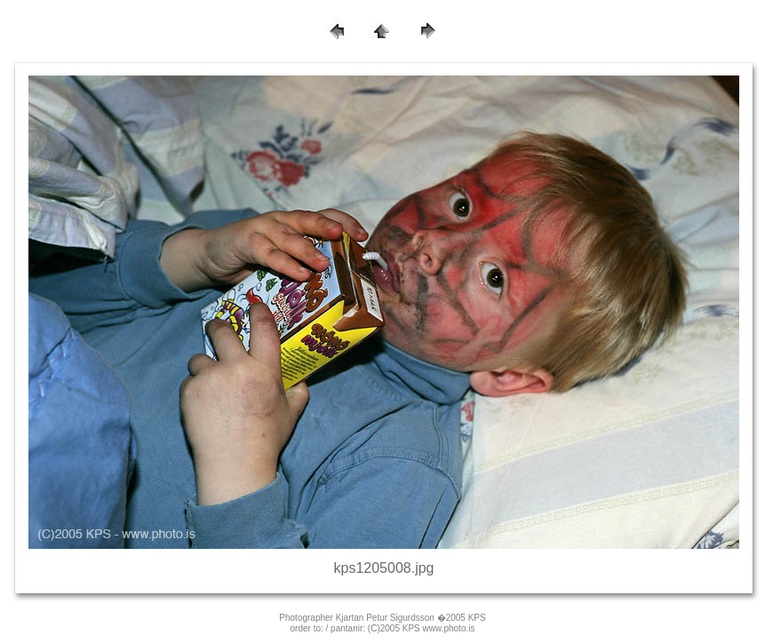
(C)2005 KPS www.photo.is (421, 628)
